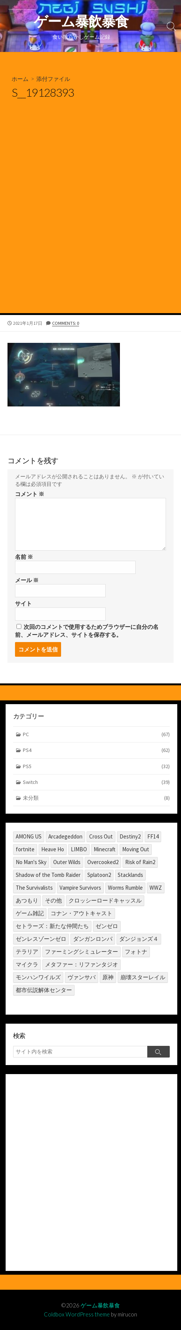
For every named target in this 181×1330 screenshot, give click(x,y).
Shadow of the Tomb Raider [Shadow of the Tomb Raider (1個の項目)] (48, 874)
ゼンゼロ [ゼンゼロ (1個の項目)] (107, 926)
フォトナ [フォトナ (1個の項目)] (136, 951)
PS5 (96, 766)
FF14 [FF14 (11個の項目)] (153, 836)
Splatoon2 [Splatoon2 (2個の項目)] (99, 874)
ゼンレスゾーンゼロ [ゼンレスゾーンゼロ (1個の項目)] (41, 938)
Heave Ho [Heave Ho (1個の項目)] (52, 849)
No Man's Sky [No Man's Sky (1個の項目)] (31, 862)
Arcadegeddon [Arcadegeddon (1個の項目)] (65, 836)
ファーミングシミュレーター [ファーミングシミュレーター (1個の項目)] (81, 951)
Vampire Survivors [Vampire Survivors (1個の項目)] (80, 887)
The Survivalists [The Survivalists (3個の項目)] (34, 887)
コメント (29, 494)
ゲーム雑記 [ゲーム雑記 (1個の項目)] (30, 913)
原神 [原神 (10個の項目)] (108, 977)
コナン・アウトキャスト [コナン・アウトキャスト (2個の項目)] (81, 913)
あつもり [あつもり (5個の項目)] (27, 900)
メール (27, 580)
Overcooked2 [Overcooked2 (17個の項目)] (102, 862)
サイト (23, 603)
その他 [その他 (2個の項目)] (53, 900)
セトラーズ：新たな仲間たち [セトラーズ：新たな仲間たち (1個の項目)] (52, 926)
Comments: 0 (65, 323)
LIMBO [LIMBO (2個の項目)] (79, 849)
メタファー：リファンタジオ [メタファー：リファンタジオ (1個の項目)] (81, 964)
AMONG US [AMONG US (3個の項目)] (29, 836)
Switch (96, 782)
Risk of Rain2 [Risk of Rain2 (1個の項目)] (140, 862)
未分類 (96, 798)
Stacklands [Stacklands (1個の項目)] (130, 874)
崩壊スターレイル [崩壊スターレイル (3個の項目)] (142, 977)
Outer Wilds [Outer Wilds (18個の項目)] (67, 862)
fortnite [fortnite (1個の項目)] (25, 849)
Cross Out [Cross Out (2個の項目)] (101, 836)
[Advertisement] (90, 218)
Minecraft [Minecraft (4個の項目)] (104, 849)
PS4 (96, 750)
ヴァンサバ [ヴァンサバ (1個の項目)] (81, 977)
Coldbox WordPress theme (77, 1314)
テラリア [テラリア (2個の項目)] (27, 951)
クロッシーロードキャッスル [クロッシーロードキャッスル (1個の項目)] (105, 900)
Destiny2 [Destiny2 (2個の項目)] (130, 836)
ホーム (20, 78)
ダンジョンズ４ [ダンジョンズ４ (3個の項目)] (139, 938)
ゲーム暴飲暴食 (100, 1305)
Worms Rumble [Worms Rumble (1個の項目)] (125, 887)
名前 (24, 556)
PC (96, 734)
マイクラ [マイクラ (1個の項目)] (27, 964)
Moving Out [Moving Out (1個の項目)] (135, 849)
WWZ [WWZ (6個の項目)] (156, 887)
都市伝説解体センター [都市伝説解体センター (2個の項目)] (44, 990)
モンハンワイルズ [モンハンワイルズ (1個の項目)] (38, 977)
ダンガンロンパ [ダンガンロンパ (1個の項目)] (92, 938)
